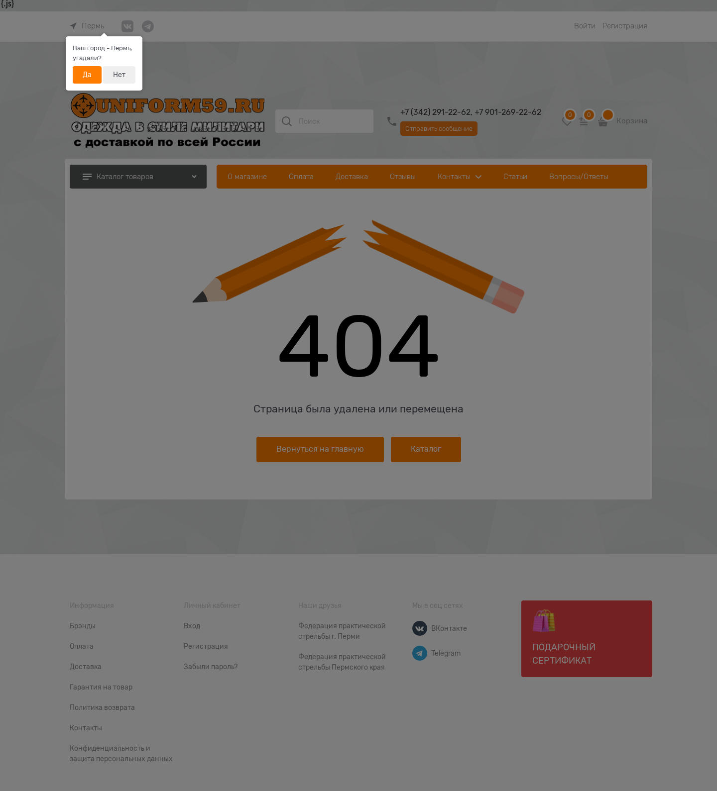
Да (87, 75)
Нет (119, 75)
